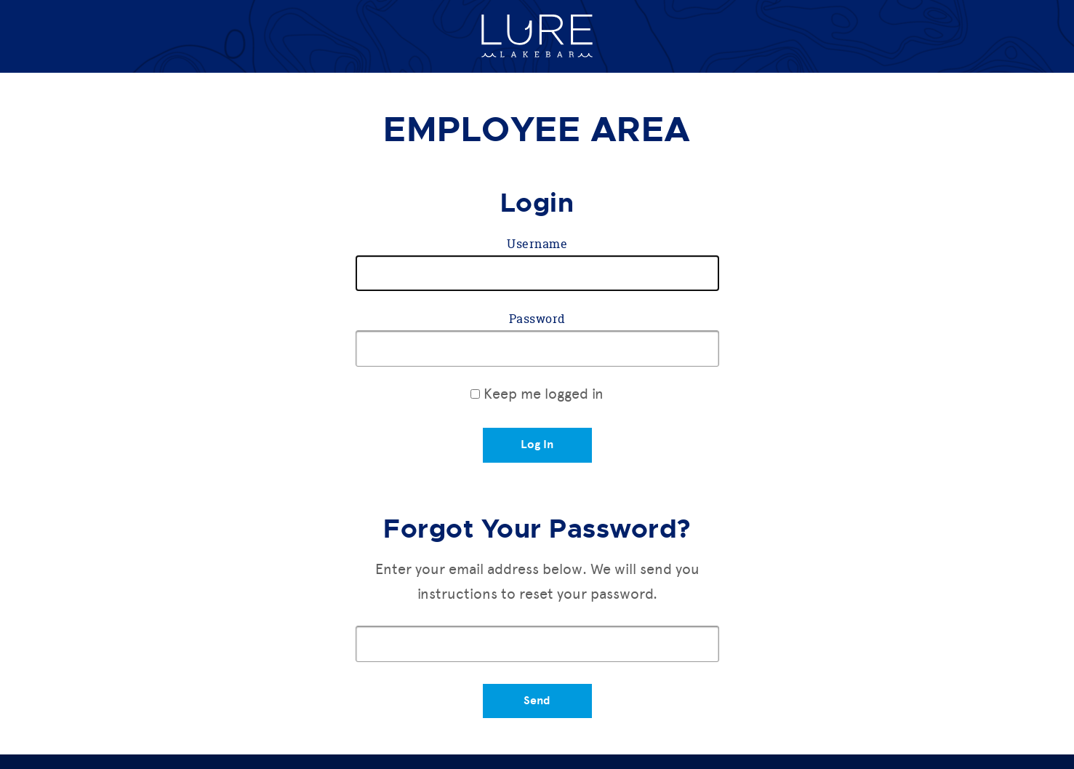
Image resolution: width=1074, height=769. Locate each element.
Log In (537, 444)
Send (537, 700)
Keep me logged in (537, 393)
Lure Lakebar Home (537, 36)
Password (537, 319)
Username (537, 244)
